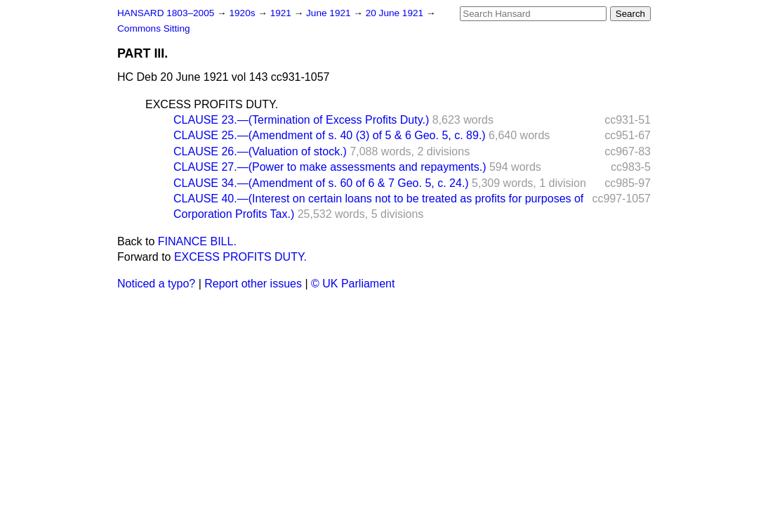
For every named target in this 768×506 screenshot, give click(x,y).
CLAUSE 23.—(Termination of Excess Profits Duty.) (301, 120)
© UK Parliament (353, 284)
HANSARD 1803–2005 (165, 13)
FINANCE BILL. (197, 241)
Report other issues (253, 284)
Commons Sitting (153, 28)
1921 (282, 13)
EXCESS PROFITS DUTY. (211, 104)
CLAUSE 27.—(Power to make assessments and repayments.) (329, 167)
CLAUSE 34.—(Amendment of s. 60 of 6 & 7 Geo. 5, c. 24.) (321, 183)
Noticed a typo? (156, 284)
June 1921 (329, 13)
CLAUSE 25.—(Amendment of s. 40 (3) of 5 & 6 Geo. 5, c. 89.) (329, 135)
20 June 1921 (396, 13)
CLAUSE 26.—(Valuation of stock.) (260, 151)
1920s (243, 13)
